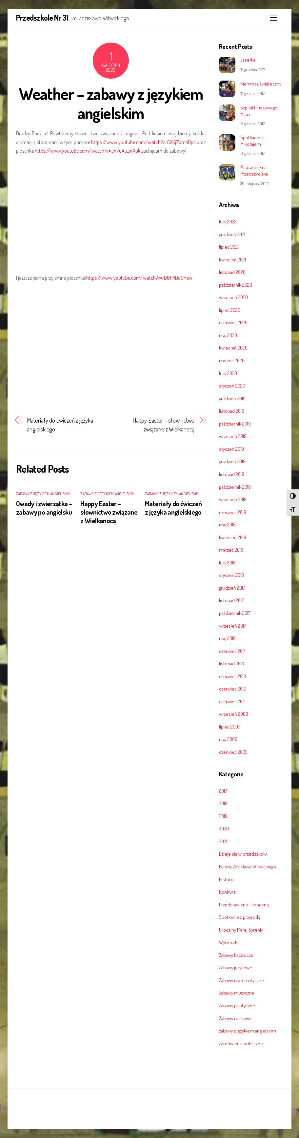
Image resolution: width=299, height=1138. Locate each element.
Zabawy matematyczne (241, 980)
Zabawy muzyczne (236, 992)
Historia (226, 879)
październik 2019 (235, 423)
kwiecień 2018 (232, 537)
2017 (223, 790)
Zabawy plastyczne (237, 1005)
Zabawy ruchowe (235, 1018)
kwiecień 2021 (232, 259)
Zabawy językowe (235, 967)
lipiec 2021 (229, 246)
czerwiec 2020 (233, 322)
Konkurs (227, 891)
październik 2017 (234, 613)
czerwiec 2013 (232, 676)
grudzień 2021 (232, 234)
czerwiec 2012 (232, 688)
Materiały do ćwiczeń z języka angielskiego (60, 424)
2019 (223, 816)
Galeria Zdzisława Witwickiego (247, 866)
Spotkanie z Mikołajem (251, 140)
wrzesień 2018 (233, 499)
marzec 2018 (231, 549)
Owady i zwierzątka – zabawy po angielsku (44, 507)
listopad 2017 (231, 600)
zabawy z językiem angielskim (43, 493)
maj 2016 (227, 638)
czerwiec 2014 (232, 651)
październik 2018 (235, 487)
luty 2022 (228, 221)
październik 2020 (235, 284)
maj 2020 (228, 335)
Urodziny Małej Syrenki (241, 929)
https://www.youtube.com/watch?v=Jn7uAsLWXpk (87, 150)
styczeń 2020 (232, 385)
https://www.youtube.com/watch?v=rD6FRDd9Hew (139, 278)
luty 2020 (228, 373)
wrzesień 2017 (232, 625)
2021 (223, 841)
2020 (224, 828)
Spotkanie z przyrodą (239, 917)
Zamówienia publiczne (241, 1043)
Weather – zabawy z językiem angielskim (111, 103)
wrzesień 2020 (233, 297)
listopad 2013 (231, 663)
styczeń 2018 (231, 575)
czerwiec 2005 (233, 752)
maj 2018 (227, 524)
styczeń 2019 (231, 449)
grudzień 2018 (232, 461)
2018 (223, 803)
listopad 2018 (231, 474)
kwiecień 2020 (233, 347)
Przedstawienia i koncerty (244, 904)
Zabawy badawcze (236, 955)
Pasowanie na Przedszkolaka (254, 170)
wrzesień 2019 (233, 436)
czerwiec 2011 (232, 701)
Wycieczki (228, 942)
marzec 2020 (232, 360)
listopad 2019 (231, 411)
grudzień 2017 (232, 587)
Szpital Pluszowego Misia (258, 110)
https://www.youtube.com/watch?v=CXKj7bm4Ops (143, 142)
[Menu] (273, 17)
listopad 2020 (232, 272)
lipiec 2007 (229, 726)
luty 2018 (227, 562)
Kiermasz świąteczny (260, 84)
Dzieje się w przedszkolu (243, 853)
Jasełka (247, 60)
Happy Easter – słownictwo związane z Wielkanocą (163, 424)
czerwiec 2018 (232, 512)
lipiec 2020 (229, 310)
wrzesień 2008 (233, 714)
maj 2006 (228, 739)
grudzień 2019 (232, 398)
